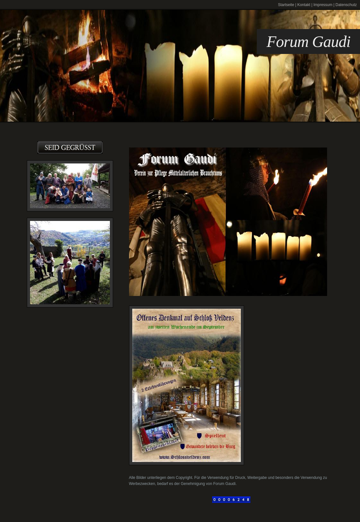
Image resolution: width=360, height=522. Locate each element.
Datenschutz (346, 5)
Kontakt (303, 5)
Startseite (286, 5)
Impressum (322, 5)
